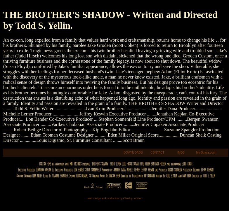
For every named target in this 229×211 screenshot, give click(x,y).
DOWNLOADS (133, 152)
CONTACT (157, 152)
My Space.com (206, 152)
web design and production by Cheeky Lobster (114, 198)
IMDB (181, 152)
